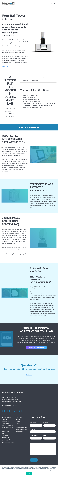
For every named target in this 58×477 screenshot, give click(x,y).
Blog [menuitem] (3, 433)
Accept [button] (29, 473)
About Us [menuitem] (18, 419)
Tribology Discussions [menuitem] (5, 436)
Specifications (26, 77)
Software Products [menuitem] (7, 425)
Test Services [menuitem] (6, 423)
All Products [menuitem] (5, 421)
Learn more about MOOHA (36, 347)
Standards (25, 80)
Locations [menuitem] (18, 421)
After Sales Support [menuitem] (22, 427)
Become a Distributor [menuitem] (8, 427)
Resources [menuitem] (5, 431)
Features (36, 77)
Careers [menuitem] (18, 423)
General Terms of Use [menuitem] (8, 441)
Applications (34, 80)
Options (44, 77)
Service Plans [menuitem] (19, 431)
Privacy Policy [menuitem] (6, 439)
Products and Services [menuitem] (6, 418)
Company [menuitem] (19, 417)
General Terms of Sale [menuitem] (8, 442)
